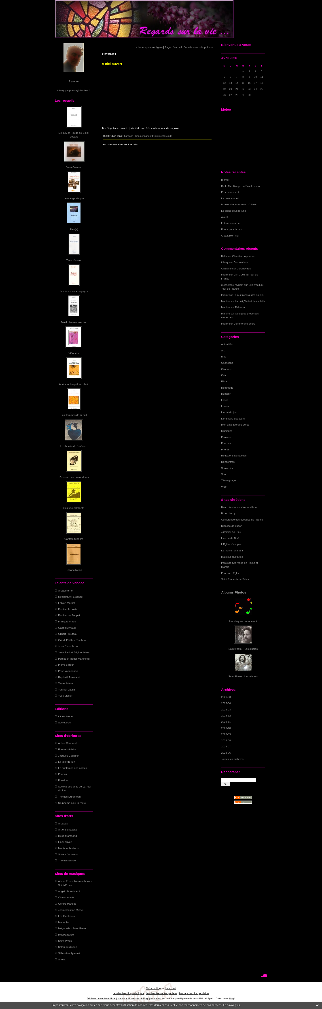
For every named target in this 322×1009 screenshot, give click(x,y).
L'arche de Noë (230, 538)
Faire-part (240, 307)
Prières (225, 449)
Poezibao (63, 780)
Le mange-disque (74, 198)
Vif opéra (74, 353)
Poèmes (226, 443)
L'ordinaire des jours (233, 418)
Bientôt (225, 179)
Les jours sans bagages (74, 291)
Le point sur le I (230, 198)
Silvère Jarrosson (68, 854)
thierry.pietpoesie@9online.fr (74, 90)
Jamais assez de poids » (198, 47)
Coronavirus (241, 262)
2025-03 (226, 709)
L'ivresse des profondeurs (74, 476)
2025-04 (226, 703)
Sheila (62, 959)
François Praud (67, 621)
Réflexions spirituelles (234, 455)
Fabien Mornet (66, 602)
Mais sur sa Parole (232, 556)
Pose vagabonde (68, 670)
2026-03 (226, 696)
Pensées (226, 437)
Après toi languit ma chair (74, 384)
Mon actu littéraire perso (235, 424)
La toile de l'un (66, 761)
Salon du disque (67, 946)
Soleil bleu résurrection (73, 322)
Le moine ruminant (232, 550)
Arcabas (63, 823)
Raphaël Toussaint (69, 677)
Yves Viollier (65, 695)
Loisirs (225, 405)
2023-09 (226, 734)
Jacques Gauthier (68, 755)
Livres (224, 399)
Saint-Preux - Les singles (243, 648)
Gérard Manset (67, 903)
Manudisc (63, 922)
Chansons (227, 362)
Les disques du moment (243, 621)
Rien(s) (74, 229)
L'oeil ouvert (65, 841)
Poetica (62, 773)
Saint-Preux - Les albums (243, 676)
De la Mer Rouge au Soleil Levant (241, 186)
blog (231, 998)
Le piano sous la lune (233, 210)
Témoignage (228, 480)
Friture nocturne (230, 223)
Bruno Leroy (228, 513)
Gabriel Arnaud (67, 627)
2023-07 (226, 746)
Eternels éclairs (67, 749)
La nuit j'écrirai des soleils (249, 294)
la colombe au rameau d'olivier (239, 204)
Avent (224, 216)
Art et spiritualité (67, 829)
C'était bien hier (230, 235)
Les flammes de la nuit (74, 414)
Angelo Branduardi (69, 891)
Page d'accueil (173, 47)
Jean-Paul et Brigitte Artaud (74, 652)
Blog (224, 356)
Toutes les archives (232, 758)
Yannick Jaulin (66, 689)
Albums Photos (233, 592)
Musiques (226, 430)
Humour (226, 393)
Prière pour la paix (231, 229)
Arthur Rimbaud (67, 743)
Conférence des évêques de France (242, 519)
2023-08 (226, 740)
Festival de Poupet (69, 615)
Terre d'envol (73, 260)
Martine (225, 301)
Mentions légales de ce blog (132, 998)
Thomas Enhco (67, 860)
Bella (224, 256)
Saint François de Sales (235, 579)
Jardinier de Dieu (231, 531)
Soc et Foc (64, 722)
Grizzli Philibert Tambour (72, 640)
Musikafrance (66, 934)
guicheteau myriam (232, 284)
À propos (73, 81)
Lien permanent (143, 136)
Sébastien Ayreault (69, 953)
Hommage (227, 387)
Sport (224, 474)
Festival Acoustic (68, 609)
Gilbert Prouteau (67, 633)
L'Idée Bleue (65, 716)
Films (224, 381)
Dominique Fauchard (70, 596)
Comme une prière (244, 323)
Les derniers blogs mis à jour (128, 993)
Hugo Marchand (67, 835)
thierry (225, 262)
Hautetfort (170, 988)
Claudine (226, 268)
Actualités (227, 344)
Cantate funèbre (73, 538)
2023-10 (226, 728)
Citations (226, 369)
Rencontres (228, 461)
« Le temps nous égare (149, 47)
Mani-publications (68, 848)
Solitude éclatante (73, 507)
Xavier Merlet (66, 683)
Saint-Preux (65, 940)
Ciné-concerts (66, 897)
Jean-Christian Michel (70, 909)
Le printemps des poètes (72, 767)
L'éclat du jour (229, 412)
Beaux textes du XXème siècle (239, 507)
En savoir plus (231, 1005)
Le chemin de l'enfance (73, 446)
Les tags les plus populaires (194, 993)
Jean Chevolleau (68, 646)
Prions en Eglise (230, 573)
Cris (223, 375)
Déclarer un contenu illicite (101, 998)
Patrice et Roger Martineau (73, 658)
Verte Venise (73, 167)
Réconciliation (74, 569)
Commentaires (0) (162, 136)
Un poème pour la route (72, 802)
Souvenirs (227, 468)
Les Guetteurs (66, 915)
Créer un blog (153, 988)
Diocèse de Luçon (231, 525)
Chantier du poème (243, 256)
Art (223, 350)
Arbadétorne (65, 590)
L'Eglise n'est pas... (232, 544)
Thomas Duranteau (69, 796)
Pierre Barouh (66, 664)
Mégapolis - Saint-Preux (72, 928)
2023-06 (226, 752)
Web (224, 486)
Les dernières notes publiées (161, 993)
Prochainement (230, 192)
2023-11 (226, 721)
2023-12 (226, 715)
